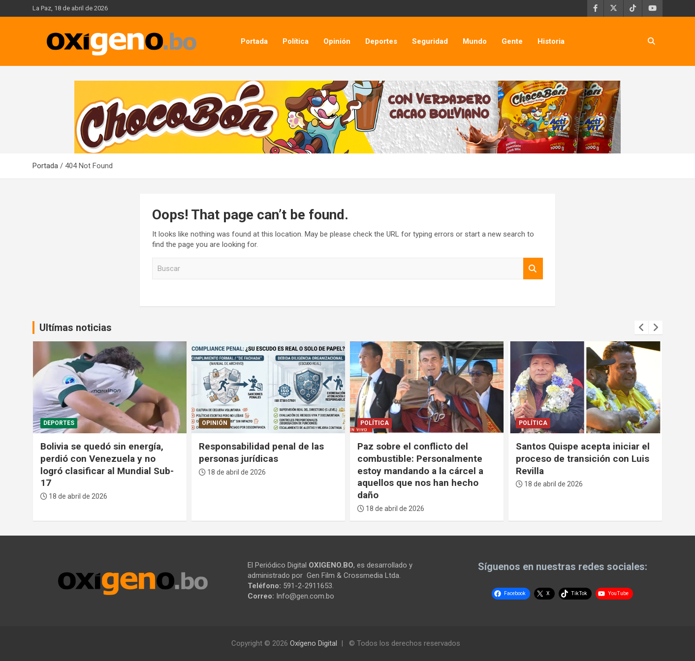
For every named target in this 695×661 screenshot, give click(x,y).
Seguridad (430, 41)
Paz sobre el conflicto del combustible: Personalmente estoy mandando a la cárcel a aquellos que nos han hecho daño (420, 471)
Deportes (381, 41)
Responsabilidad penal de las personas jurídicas (261, 452)
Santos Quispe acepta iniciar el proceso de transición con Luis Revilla (583, 458)
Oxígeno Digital (313, 643)
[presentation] (641, 327)
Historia (551, 41)
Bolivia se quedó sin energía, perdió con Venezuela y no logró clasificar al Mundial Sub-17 (107, 464)
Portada (254, 41)
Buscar (533, 269)
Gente (512, 41)
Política (296, 41)
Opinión (336, 41)
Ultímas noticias (75, 327)
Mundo (475, 41)
